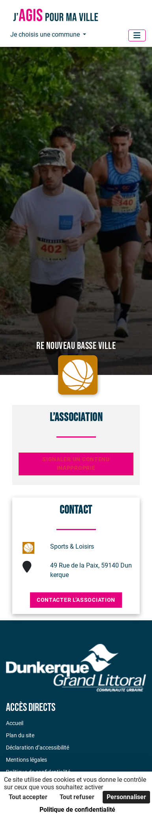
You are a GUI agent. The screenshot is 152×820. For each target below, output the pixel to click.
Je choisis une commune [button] (45, 34)
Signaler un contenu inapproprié (76, 463)
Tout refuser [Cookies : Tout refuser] (77, 797)
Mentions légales (26, 760)
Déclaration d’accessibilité (37, 747)
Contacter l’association (76, 600)
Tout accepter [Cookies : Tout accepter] (28, 797)
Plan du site (20, 735)
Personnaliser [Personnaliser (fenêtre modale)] (126, 797)
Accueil (14, 723)
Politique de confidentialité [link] (77, 809)
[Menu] (137, 35)
